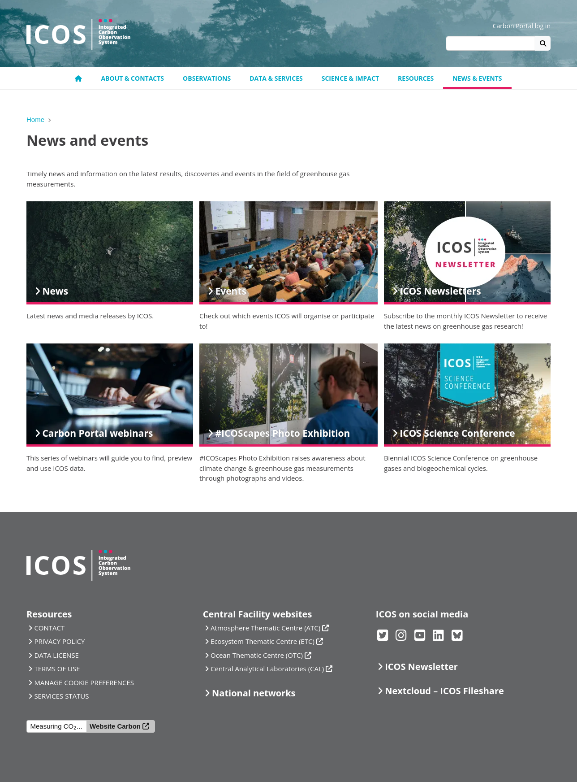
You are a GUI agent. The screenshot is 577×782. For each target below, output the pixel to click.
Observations (207, 78)
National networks (253, 693)
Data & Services (276, 78)
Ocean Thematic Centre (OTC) (257, 655)
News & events (477, 78)
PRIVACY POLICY (59, 641)
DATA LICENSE (56, 655)
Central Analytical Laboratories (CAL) (267, 668)
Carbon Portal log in (522, 26)
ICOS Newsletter (421, 666)
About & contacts (132, 78)
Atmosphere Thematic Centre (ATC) (265, 627)
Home (35, 119)
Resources (416, 78)
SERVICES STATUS (61, 695)
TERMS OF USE (57, 668)
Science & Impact (350, 78)
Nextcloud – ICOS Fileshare (444, 691)
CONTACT (49, 627)
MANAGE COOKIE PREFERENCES (84, 682)
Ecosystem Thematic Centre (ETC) (262, 641)
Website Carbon (115, 726)
